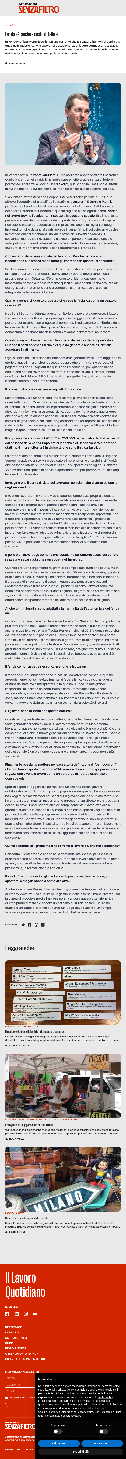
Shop (9, 1343)
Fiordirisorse (15, 1348)
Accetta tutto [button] (102, 1451)
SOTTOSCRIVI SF (16, 1338)
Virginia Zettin (19, 1045)
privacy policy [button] (66, 1398)
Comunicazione (12, 1026)
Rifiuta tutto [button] (59, 1451)
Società (9, 25)
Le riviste (12, 1332)
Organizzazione (26, 1120)
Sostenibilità (69, 1120)
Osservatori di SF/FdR (21, 1354)
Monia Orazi (16, 1138)
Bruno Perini (17, 1232)
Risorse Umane (43, 1120)
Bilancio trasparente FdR (25, 1359)
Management (11, 1120)
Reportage (13, 1327)
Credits (29, 1450)
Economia (26, 1026)
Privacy (9, 1450)
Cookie (19, 1450)
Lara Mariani (17, 63)
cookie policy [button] (105, 1405)
